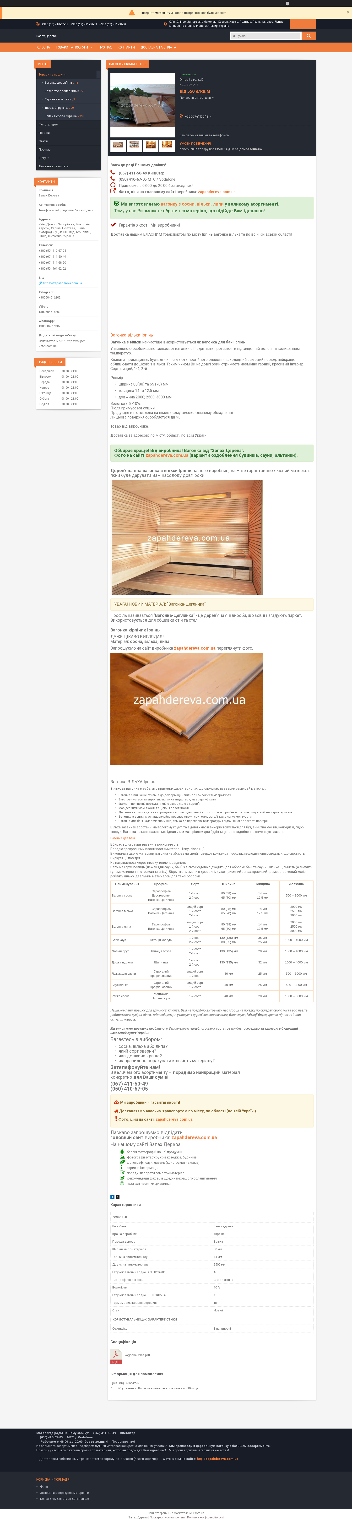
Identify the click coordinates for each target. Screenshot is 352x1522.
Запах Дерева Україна (61, 116)
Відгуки (44, 158)
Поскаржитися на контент (167, 1517)
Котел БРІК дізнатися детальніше (64, 1498)
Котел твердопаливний (62, 91)
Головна (43, 47)
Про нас (105, 47)
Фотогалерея (48, 124)
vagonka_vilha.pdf (137, 1355)
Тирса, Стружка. (56, 107)
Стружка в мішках (58, 99)
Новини (44, 133)
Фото (44, 1487)
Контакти (126, 47)
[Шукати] (309, 36)
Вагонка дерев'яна (58, 82)
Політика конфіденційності (205, 1517)
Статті (43, 141)
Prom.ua (198, 1513)
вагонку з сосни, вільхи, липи (192, 204)
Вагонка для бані (122, 838)
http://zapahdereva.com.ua (217, 1459)
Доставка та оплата (158, 47)
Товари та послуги (72, 47)
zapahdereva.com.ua (217, 192)
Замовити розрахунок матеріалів (64, 1493)
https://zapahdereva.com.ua (62, 283)
